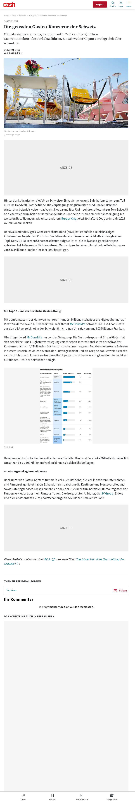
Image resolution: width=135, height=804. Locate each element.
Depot (100, 4)
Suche (113, 4)
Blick (47, 559)
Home (6, 15)
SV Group (107, 493)
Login (121, 4)
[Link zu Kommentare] (81, 796)
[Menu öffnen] (129, 4)
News (14, 15)
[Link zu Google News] (111, 796)
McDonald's (77, 324)
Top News (22, 15)
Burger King (69, 218)
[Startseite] (9, 4)
